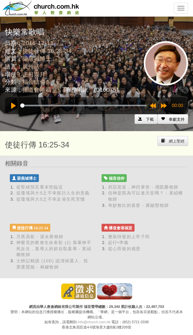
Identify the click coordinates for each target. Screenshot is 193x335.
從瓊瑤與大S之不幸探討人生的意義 (52, 192)
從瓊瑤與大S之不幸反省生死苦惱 (50, 199)
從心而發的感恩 (124, 248)
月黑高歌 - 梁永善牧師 (39, 236)
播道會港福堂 (40, 90)
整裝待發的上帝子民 (129, 236)
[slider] (83, 105)
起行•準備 (118, 242)
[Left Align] (172, 119)
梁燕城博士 (37, 59)
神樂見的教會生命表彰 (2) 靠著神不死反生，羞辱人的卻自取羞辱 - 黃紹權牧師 (53, 248)
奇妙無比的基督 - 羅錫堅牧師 (138, 205)
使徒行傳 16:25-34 (47, 51)
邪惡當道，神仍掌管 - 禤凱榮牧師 (143, 187)
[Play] (13, 105)
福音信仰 (34, 82)
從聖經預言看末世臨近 (39, 187)
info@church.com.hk (94, 322)
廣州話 (31, 67)
